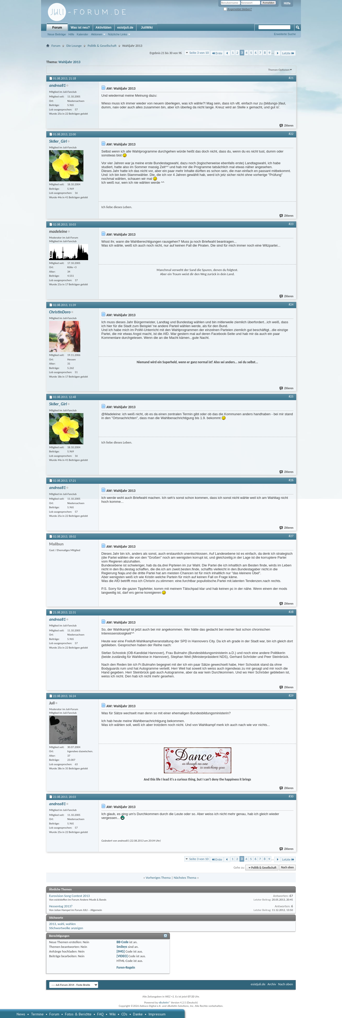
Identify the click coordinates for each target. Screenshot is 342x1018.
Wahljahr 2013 (69, 62)
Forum (57, 27)
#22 (291, 134)
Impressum (157, 1014)
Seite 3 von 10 (199, 53)
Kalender (82, 34)
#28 (291, 612)
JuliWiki (147, 27)
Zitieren (286, 125)
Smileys (121, 947)
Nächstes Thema (185, 878)
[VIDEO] (122, 956)
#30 (291, 796)
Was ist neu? (80, 27)
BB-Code (122, 942)
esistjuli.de (125, 27)
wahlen (71, 924)
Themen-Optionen (279, 69)
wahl (61, 924)
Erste (217, 53)
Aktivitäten (103, 27)
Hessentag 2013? (61, 906)
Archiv (271, 984)
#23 (291, 224)
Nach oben (287, 867)
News (21, 1014)
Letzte (288, 53)
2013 (52, 924)
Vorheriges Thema (158, 878)
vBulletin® (164, 1002)
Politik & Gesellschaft (102, 46)
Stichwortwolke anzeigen (66, 928)
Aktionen (96, 34)
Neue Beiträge (57, 34)
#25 (291, 396)
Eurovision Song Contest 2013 (69, 896)
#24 (291, 304)
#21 (291, 78)
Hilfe (287, 3)
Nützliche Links (117, 34)
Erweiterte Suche (285, 34)
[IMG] (120, 951)
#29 (291, 695)
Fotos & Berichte (78, 1014)
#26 (291, 480)
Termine (37, 1014)
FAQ (100, 1014)
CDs (124, 1014)
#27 (291, 536)
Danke (138, 1014)
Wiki (112, 1014)
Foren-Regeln (125, 967)
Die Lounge (74, 46)
